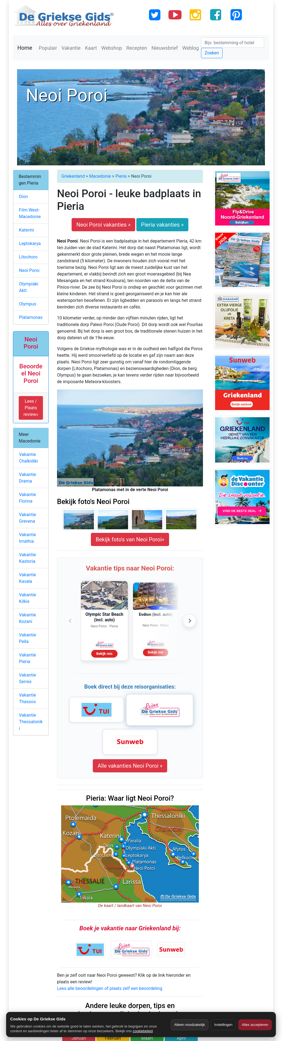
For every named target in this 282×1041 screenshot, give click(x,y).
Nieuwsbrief (164, 48)
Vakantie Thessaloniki (31, 721)
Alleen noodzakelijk (189, 1025)
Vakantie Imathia (27, 538)
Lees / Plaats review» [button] (30, 408)
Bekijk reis (104, 654)
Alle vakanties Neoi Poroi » (129, 765)
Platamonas (31, 317)
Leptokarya (30, 243)
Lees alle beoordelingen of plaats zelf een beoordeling (109, 988)
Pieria (120, 176)
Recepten (136, 48)
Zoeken (212, 52)
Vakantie (71, 48)
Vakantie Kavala (27, 578)
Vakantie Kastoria (27, 558)
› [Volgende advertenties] (189, 620)
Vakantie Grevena (27, 518)
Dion (23, 196)
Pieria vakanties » (162, 224)
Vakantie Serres (27, 678)
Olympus (27, 304)
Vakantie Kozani (27, 618)
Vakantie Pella (27, 638)
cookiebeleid (143, 1031)
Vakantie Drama (27, 478)
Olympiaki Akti (28, 287)
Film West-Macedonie (30, 213)
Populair (48, 48)
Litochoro (28, 257)
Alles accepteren (255, 1025)
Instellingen (223, 1025)
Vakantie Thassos (27, 698)
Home (24, 47)
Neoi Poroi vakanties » (103, 224)
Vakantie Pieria (27, 658)
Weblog (190, 48)
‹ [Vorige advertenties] (70, 620)
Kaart (91, 48)
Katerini (26, 230)
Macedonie (100, 176)
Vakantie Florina (27, 498)
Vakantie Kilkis (27, 598)
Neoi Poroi (29, 270)
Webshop (111, 48)
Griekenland (73, 176)
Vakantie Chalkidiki (28, 458)
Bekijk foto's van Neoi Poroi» (130, 539)
